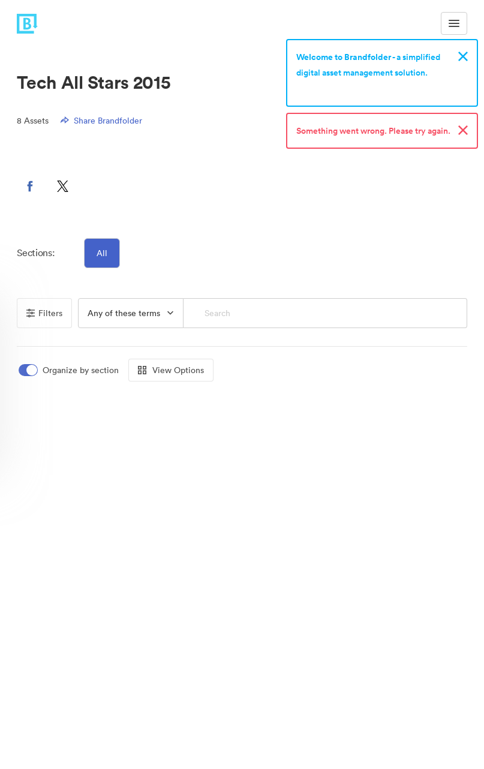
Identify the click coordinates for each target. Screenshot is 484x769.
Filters (44, 313)
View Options (171, 370)
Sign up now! (324, 88)
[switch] (69, 370)
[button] (30, 186)
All (102, 253)
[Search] (325, 313)
